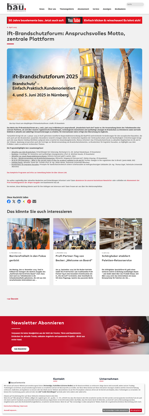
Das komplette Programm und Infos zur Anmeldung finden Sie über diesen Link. (37, 172)
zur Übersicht (13, 299)
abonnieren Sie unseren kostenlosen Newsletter (93, 180)
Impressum (24, 406)
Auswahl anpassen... (10, 410)
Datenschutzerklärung (11, 406)
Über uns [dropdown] (52, 9)
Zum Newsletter (20, 349)
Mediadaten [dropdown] (120, 9)
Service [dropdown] (96, 9)
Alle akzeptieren (135, 410)
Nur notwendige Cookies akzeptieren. (115, 410)
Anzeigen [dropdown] (107, 9)
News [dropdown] (41, 9)
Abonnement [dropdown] (83, 9)
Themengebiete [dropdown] (67, 9)
